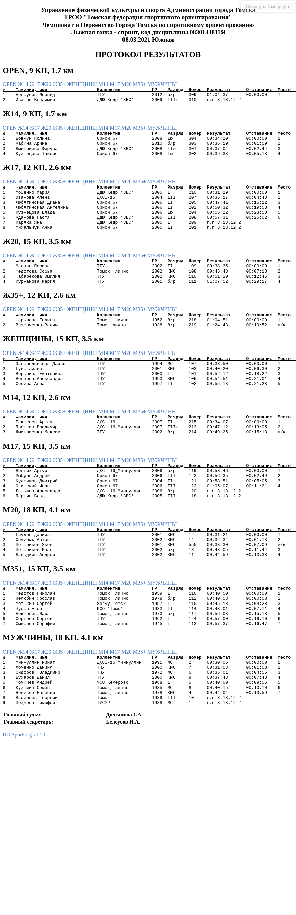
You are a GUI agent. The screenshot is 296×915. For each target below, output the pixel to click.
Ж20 (46, 84)
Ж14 (24, 84)
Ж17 (35, 84)
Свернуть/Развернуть (268, 6)
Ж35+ (60, 84)
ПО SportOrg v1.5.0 (24, 801)
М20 (127, 84)
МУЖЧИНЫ (162, 84)
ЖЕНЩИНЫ (82, 84)
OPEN (10, 84)
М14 (104, 84)
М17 (115, 84)
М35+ (140, 84)
